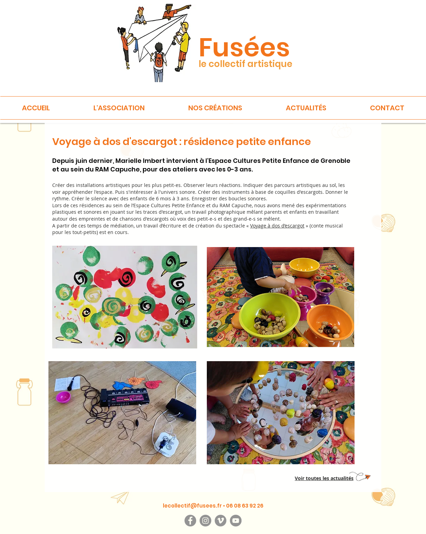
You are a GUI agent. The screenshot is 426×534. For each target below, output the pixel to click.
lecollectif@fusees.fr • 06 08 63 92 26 (213, 505)
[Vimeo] (220, 520)
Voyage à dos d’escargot (277, 225)
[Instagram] (205, 520)
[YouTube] (236, 520)
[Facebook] (190, 520)
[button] (119, 108)
